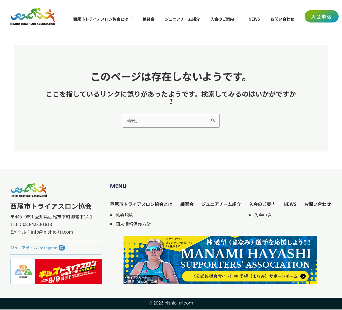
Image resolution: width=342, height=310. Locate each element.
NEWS (254, 19)
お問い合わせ (282, 19)
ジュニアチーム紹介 (182, 19)
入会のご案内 (224, 18)
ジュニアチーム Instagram (33, 248)
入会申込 (263, 215)
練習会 (148, 19)
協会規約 (124, 215)
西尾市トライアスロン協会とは (102, 18)
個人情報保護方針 (133, 224)
